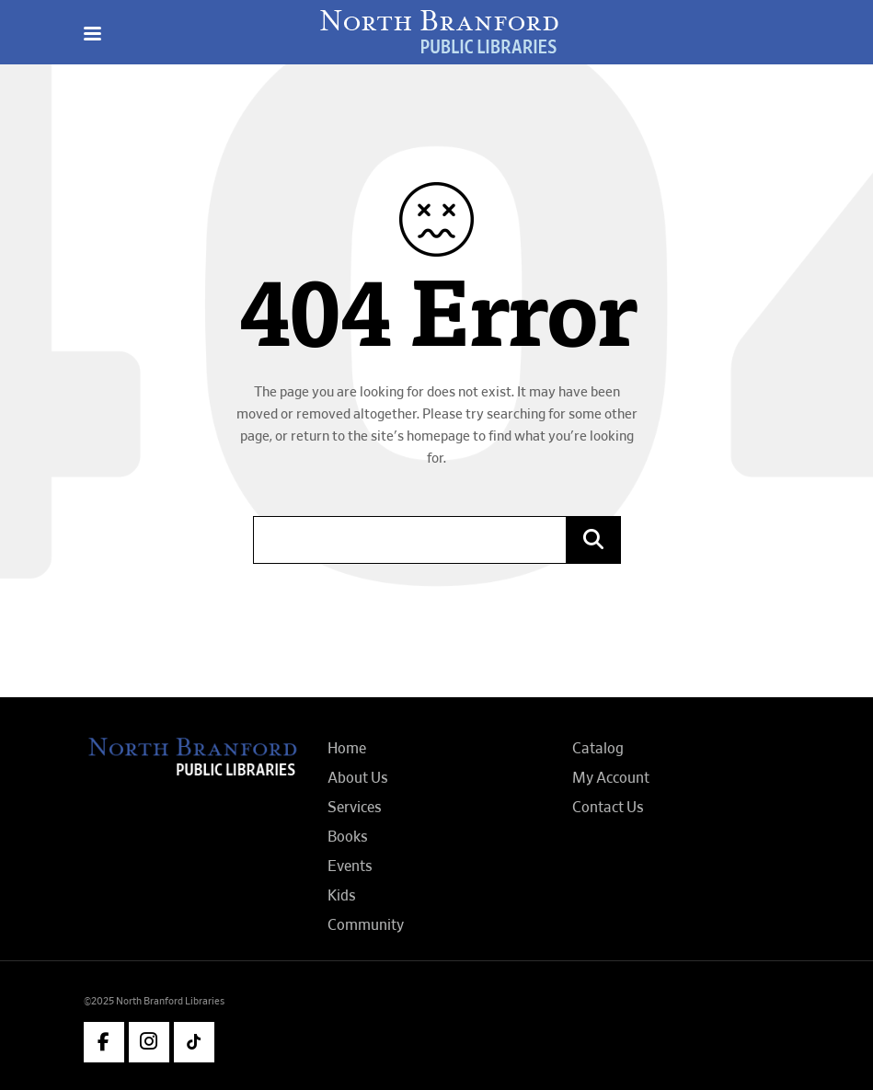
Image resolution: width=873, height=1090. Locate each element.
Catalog (598, 748)
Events (350, 866)
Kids (341, 896)
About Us (357, 778)
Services (354, 807)
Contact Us (608, 807)
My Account (610, 778)
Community (365, 925)
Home (346, 748)
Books (347, 837)
